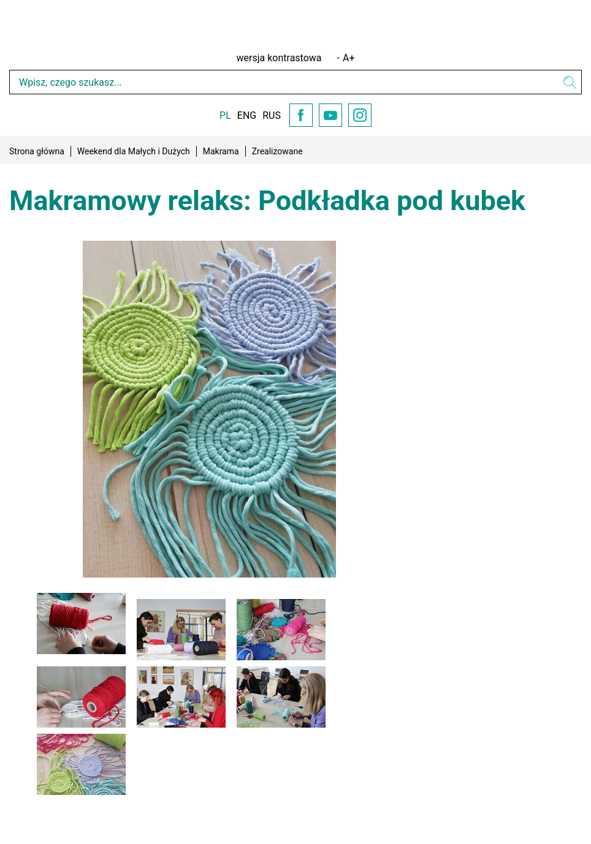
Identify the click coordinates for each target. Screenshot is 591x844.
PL (225, 115)
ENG (246, 115)
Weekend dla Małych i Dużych (133, 151)
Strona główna (36, 151)
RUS (271, 115)
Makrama (221, 151)
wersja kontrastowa (279, 58)
